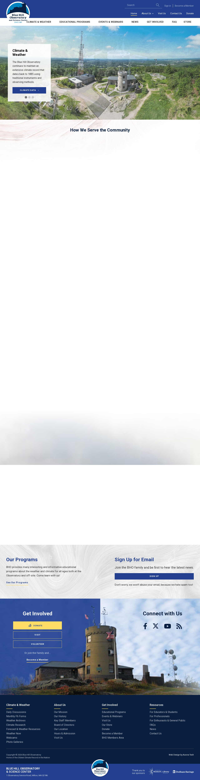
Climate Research (15, 724)
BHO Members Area (113, 737)
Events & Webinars (111, 21)
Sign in (167, 6)
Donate (190, 13)
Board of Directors (64, 724)
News (135, 21)
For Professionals (160, 716)
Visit (37, 635)
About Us (146, 13)
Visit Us (162, 13)
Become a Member (184, 6)
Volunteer (37, 644)
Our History (60, 716)
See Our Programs (17, 582)
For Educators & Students (164, 712)
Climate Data (29, 90)
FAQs (153, 724)
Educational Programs (75, 21)
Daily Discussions (16, 712)
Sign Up (154, 576)
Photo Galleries (14, 741)
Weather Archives (15, 720)
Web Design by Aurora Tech (181, 755)
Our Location (61, 729)
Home (134, 13)
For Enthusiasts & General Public (167, 720)
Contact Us (176, 13)
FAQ (174, 21)
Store (187, 21)
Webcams (11, 737)
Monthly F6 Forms (16, 716)
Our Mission (60, 712)
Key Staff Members (65, 720)
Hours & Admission (64, 733)
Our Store (107, 724)
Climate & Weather (38, 21)
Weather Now (13, 733)
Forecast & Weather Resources (23, 729)
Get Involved (155, 21)
